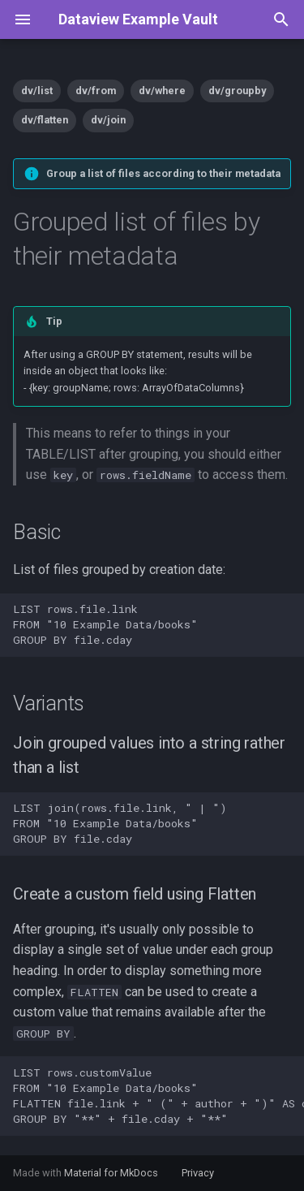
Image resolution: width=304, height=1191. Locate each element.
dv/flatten (44, 120)
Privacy (198, 1173)
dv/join (108, 120)
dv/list (37, 90)
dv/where (162, 90)
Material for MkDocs (112, 1173)
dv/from (95, 90)
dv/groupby (237, 90)
